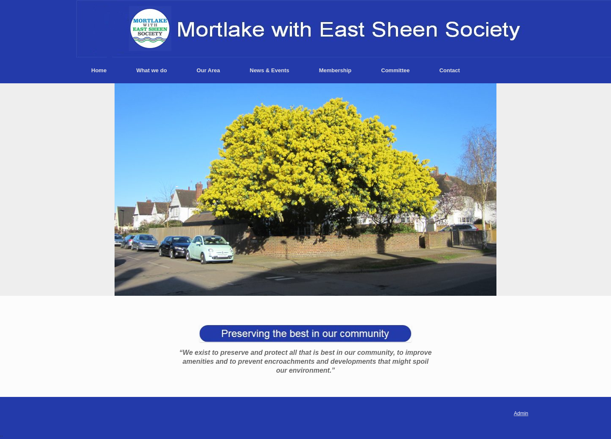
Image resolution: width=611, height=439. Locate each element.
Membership (335, 70)
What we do (151, 70)
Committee (395, 70)
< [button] (121, 187)
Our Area (208, 70)
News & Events (269, 70)
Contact (449, 70)
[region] (305, 189)
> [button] (485, 187)
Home (99, 70)
